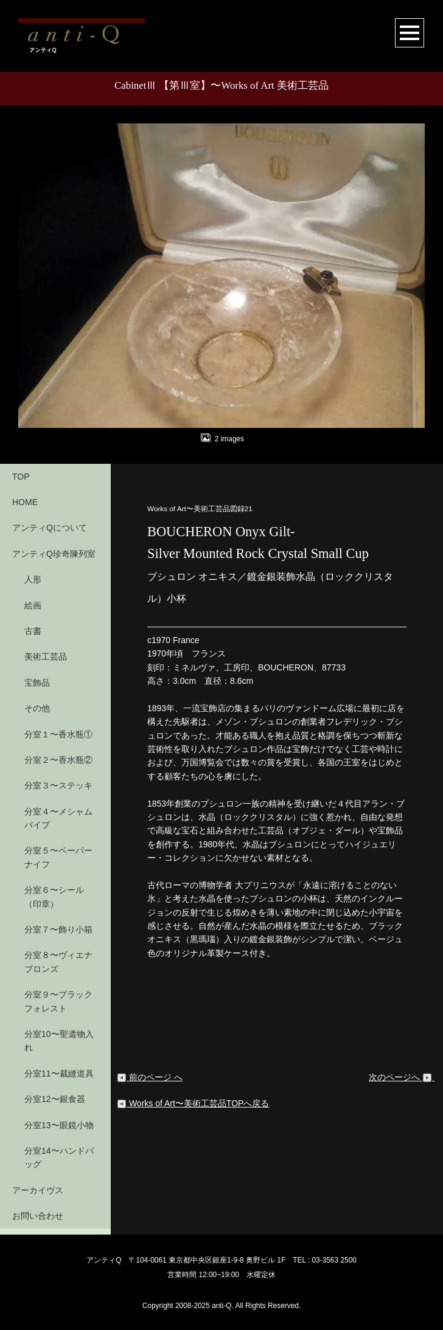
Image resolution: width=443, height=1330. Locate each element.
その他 (37, 708)
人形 (32, 579)
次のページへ (401, 1077)
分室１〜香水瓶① (58, 734)
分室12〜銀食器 (54, 1099)
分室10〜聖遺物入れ (59, 1040)
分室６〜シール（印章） (54, 896)
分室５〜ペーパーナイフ (58, 857)
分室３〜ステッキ (58, 785)
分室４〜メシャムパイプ (58, 818)
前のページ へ (150, 1077)
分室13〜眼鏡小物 (59, 1125)
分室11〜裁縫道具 (59, 1073)
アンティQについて (49, 527)
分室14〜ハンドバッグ (59, 1157)
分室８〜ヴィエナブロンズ (58, 961)
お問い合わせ (37, 1216)
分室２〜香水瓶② (58, 760)
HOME (25, 502)
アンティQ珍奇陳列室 (54, 554)
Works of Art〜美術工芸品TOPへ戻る (193, 1103)
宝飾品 (37, 682)
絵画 (32, 605)
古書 (32, 631)
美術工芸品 (45, 656)
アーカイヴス (37, 1190)
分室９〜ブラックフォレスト (58, 1001)
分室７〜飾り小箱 (58, 929)
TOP (21, 476)
